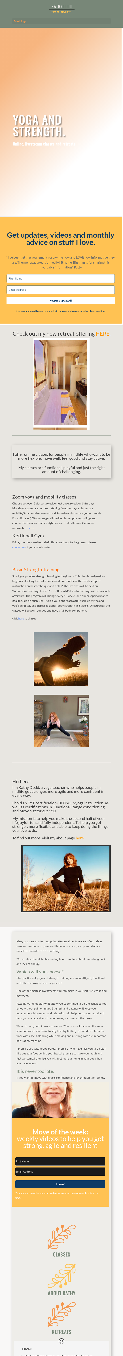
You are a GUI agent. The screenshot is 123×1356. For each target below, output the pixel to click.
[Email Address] (61, 289)
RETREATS (61, 1331)
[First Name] (61, 278)
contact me (19, 547)
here (21, 618)
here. (30, 528)
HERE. (103, 333)
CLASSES (61, 1254)
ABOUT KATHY (61, 1293)
